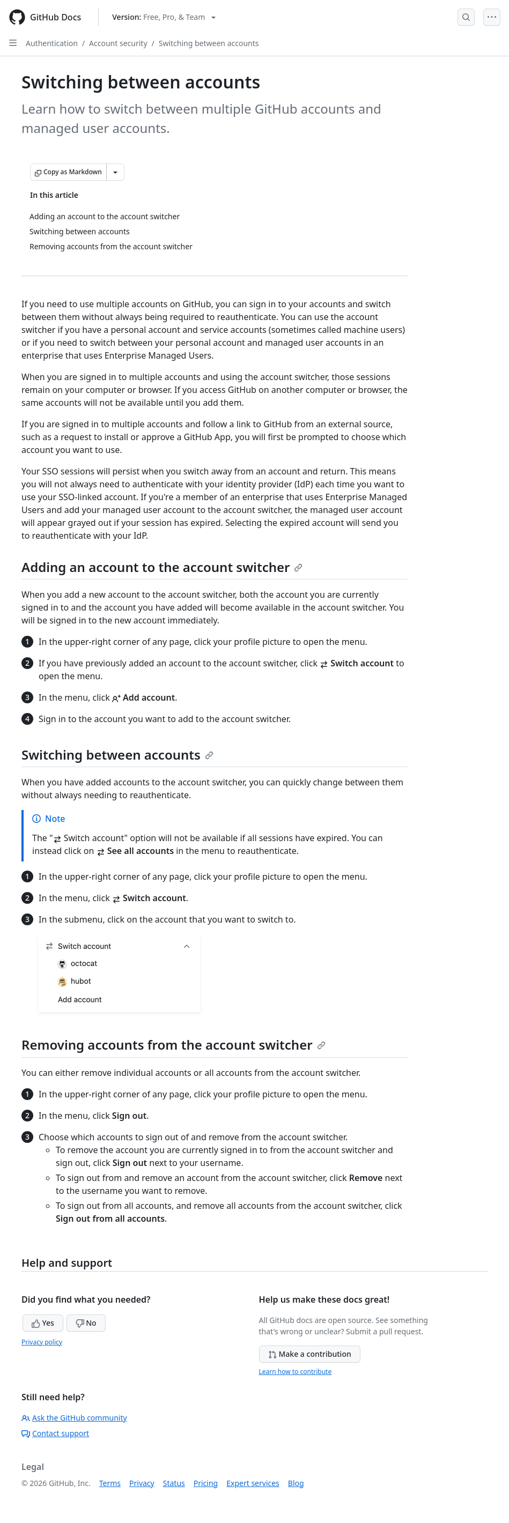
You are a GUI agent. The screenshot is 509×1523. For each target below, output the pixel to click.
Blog (296, 1483)
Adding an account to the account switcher (162, 567)
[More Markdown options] (115, 172)
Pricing (206, 1483)
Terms (110, 1483)
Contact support (55, 1433)
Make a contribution (309, 1354)
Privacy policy (41, 1342)
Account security (118, 43)
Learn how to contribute (295, 1371)
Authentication (52, 43)
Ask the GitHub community (74, 1418)
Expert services (252, 1483)
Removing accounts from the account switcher (173, 1044)
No (86, 1323)
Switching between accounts (209, 43)
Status (174, 1483)
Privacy (141, 1483)
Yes (43, 1323)
